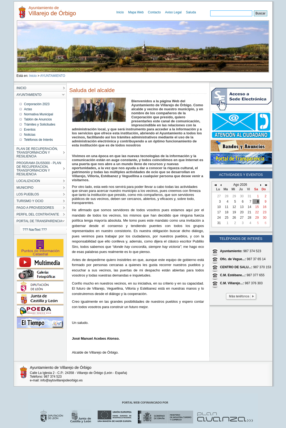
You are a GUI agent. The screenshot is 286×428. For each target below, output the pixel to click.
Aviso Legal (173, 12)
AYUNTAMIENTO (52, 76)
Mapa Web (136, 12)
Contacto (154, 12)
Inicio (120, 12)
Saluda (191, 12)
